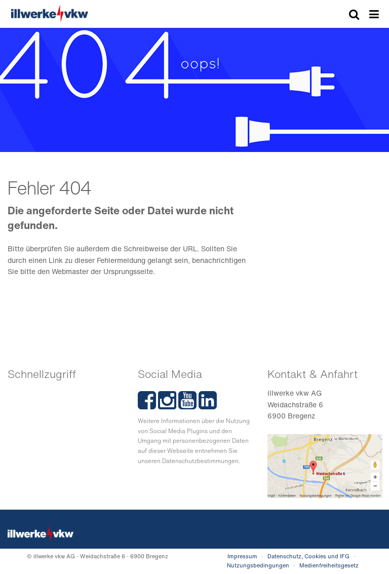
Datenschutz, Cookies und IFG (308, 556)
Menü (374, 14)
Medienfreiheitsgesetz (329, 565)
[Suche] (354, 15)
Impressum (242, 556)
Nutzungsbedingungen (258, 565)
